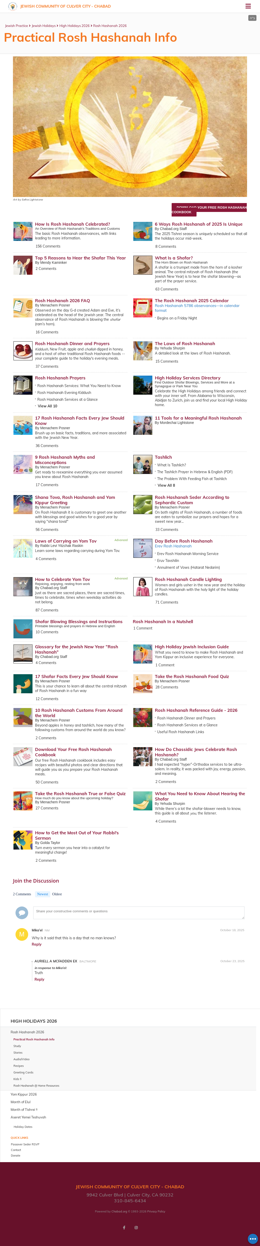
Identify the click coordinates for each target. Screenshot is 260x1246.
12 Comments (47, 699)
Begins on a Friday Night (177, 318)
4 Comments (46, 559)
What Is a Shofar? (174, 257)
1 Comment (142, 628)
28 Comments (166, 687)
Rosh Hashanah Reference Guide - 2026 (196, 710)
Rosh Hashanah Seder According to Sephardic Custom (192, 500)
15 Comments (166, 361)
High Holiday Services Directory (187, 377)
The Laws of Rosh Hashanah (185, 343)
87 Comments (47, 610)
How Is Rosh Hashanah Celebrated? (72, 224)
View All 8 (166, 485)
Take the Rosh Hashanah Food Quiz (192, 676)
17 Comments (47, 485)
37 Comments (47, 366)
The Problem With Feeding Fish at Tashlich (192, 478)
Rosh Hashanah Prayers (60, 377)
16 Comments (47, 332)
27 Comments (47, 808)
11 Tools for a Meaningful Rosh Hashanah (198, 418)
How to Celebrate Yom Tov (62, 579)
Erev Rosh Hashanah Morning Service (188, 553)
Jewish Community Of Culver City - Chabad (65, 6)
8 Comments (165, 246)
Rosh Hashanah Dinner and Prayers (72, 343)
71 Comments (166, 602)
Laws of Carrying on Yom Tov (65, 541)
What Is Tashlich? (171, 465)
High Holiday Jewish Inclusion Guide (192, 646)
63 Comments (166, 289)
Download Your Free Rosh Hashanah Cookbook (209, 210)
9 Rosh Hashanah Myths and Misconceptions (65, 459)
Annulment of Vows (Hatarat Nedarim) (188, 567)
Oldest (57, 894)
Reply (37, 944)
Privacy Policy (156, 1211)
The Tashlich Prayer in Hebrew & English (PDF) (195, 472)
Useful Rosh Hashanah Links (180, 732)
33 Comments (166, 529)
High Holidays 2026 (74, 26)
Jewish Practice (16, 26)
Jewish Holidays (44, 26)
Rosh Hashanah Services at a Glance (67, 399)
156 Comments (48, 246)
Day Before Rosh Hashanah (184, 541)
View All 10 (47, 406)
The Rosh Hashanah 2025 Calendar (192, 300)
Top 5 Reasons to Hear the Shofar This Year (80, 257)
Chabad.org (119, 1211)
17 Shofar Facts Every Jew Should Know (76, 676)
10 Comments (47, 632)
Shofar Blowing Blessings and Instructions (79, 621)
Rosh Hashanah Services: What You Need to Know (79, 385)
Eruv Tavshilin (168, 560)
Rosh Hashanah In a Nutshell (163, 621)
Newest (42, 894)
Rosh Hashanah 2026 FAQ (62, 300)
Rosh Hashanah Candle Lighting (188, 579)
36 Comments (47, 445)
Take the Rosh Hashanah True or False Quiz (80, 793)
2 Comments (46, 268)
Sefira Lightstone (32, 199)
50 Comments (47, 782)
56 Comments (47, 529)
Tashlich (163, 457)
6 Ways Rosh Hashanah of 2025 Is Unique (198, 224)
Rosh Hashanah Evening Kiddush (64, 392)
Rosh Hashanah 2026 (110, 26)
